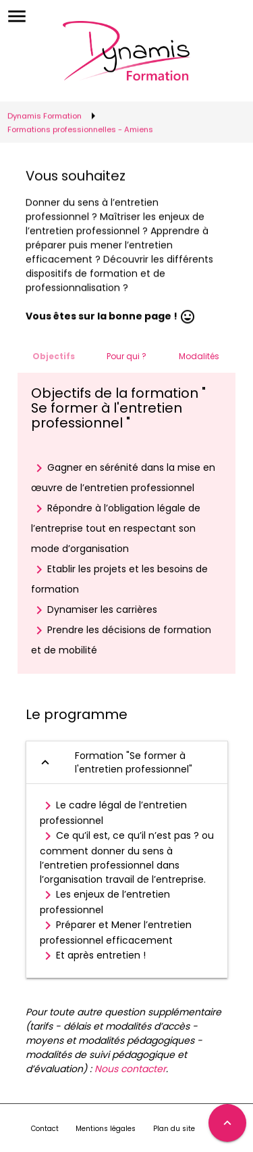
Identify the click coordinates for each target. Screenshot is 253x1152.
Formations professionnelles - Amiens (80, 128)
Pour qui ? (126, 356)
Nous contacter (130, 1069)
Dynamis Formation (44, 115)
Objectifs (53, 356)
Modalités (199, 356)
